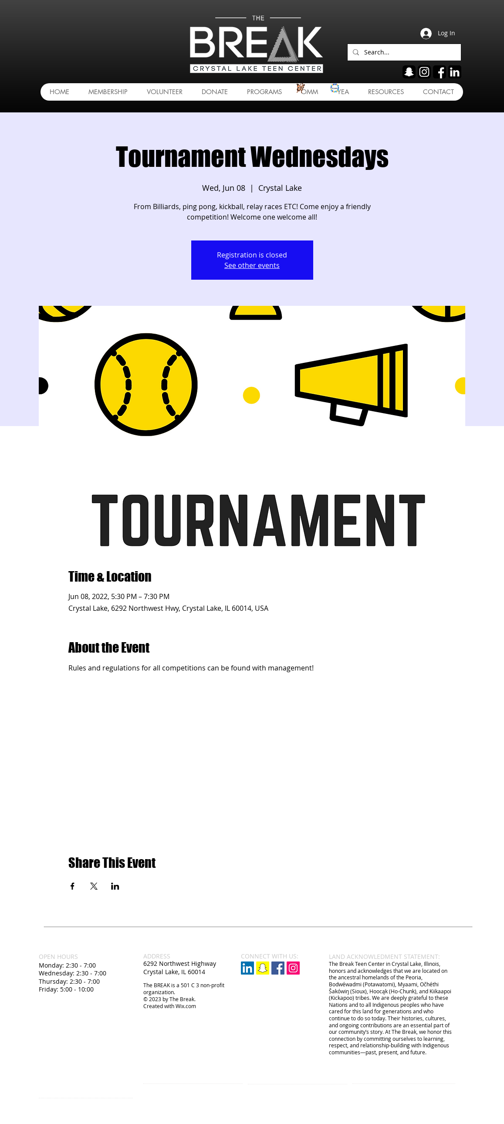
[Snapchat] (262, 968)
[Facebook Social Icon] (277, 968)
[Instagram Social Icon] (293, 968)
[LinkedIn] (247, 968)
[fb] (439, 71)
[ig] (424, 71)
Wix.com (186, 1005)
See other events (252, 265)
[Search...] (403, 52)
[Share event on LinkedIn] (115, 886)
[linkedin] (454, 71)
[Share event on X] (94, 886)
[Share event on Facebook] (72, 886)
